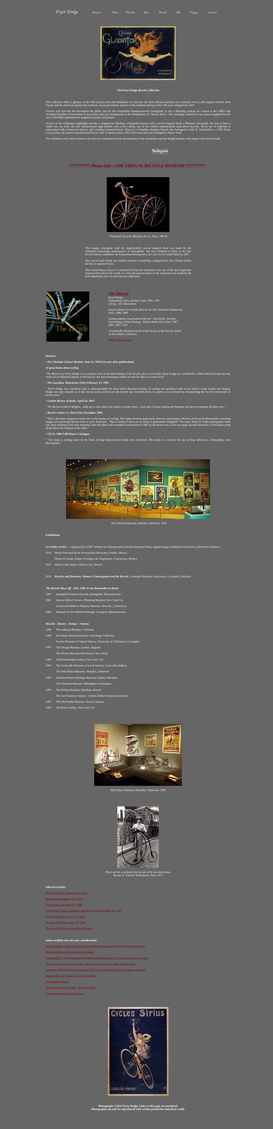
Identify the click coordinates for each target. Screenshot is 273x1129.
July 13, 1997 (65, 916)
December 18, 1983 (69, 928)
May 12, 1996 (65, 922)
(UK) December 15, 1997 (84, 910)
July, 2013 (64, 898)
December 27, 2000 (64, 904)
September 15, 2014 (67, 892)
